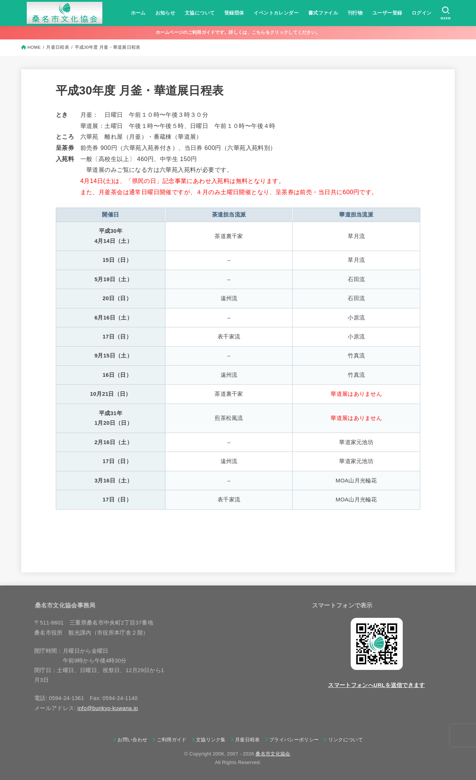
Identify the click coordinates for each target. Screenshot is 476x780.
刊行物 (355, 13)
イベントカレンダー (276, 13)
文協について (200, 13)
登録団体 (234, 13)
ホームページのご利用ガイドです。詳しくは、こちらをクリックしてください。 (238, 32)
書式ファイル (323, 13)
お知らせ (165, 13)
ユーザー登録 (387, 13)
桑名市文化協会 (272, 754)
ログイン (422, 13)
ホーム (138, 13)
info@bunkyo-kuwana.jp (107, 708)
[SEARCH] (446, 13)
